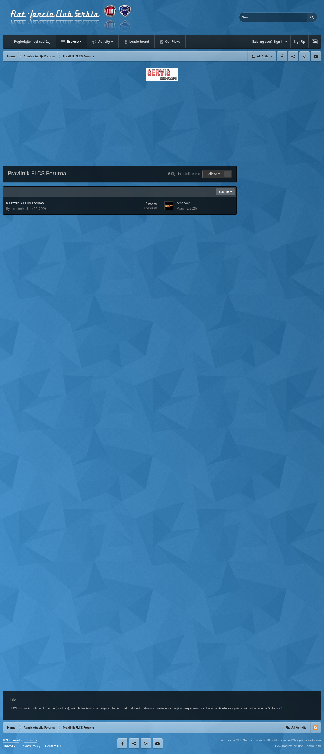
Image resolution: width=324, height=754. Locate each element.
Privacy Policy (30, 746)
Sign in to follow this (185, 174)
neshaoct (183, 203)
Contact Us (53, 746)
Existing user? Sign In (269, 42)
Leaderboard (138, 42)
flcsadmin (17, 209)
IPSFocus (30, 740)
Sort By (225, 191)
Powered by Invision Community (298, 746)
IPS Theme (11, 740)
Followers (214, 174)
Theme (9, 746)
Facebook (282, 56)
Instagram (304, 56)
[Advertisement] (162, 122)
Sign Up (299, 42)
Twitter (293, 56)
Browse (74, 42)
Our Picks (172, 42)
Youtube (316, 56)
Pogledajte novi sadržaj (31, 42)
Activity (105, 42)
